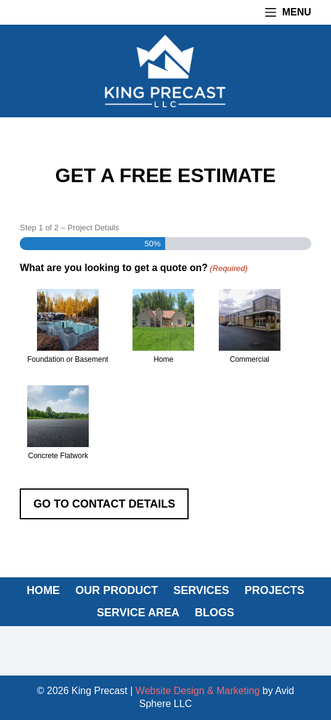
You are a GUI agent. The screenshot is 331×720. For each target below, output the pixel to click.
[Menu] (288, 12)
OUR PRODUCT (116, 590)
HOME (43, 590)
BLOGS (214, 612)
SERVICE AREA (138, 612)
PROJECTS (274, 590)
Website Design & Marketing (198, 690)
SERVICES (201, 590)
